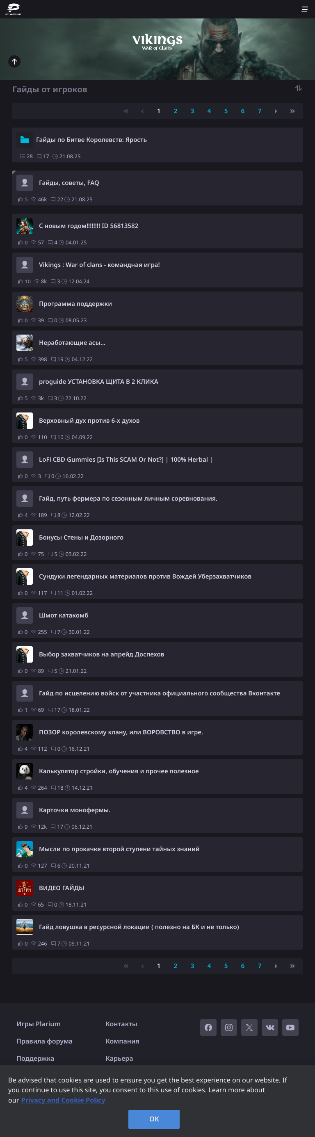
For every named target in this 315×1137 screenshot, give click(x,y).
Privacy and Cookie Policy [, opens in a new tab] (63, 1100)
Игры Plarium (38, 1023)
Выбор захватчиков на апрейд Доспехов (101, 654)
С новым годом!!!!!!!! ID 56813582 (88, 226)
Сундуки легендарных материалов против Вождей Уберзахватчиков (145, 576)
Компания (122, 1041)
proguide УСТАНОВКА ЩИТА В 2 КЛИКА (98, 382)
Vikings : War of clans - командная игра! (99, 265)
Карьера (119, 1058)
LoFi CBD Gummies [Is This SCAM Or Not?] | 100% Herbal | (126, 460)
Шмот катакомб (63, 615)
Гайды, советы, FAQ (69, 183)
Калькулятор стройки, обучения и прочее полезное (119, 771)
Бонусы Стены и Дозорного (81, 537)
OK (154, 1118)
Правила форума (44, 1041)
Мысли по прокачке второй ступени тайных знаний (119, 849)
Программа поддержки (75, 304)
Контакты (121, 1023)
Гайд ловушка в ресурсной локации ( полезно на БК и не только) (139, 927)
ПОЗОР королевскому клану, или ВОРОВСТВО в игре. (121, 732)
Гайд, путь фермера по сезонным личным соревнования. (128, 498)
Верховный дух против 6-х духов (89, 421)
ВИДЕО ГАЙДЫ (61, 888)
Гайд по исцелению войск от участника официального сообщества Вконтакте (159, 693)
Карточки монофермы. (74, 810)
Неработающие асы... (72, 343)
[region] (157, 1101)
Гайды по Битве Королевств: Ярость (91, 140)
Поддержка (35, 1058)
